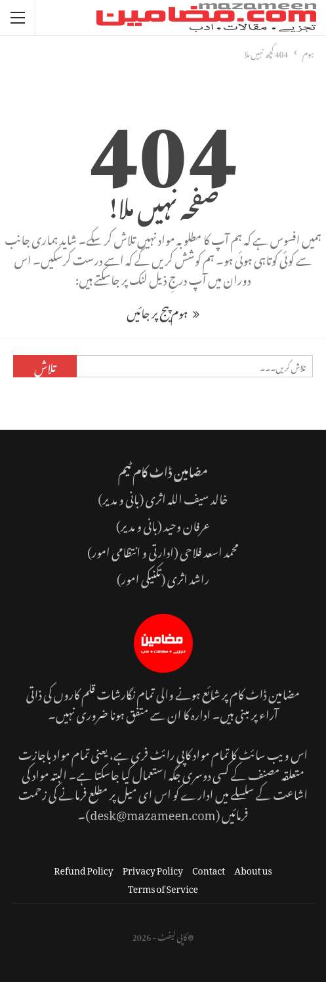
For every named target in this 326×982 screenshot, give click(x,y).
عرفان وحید (186, 523)
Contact (208, 868)
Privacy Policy (153, 868)
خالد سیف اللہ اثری (187, 497)
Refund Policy (83, 868)
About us (253, 868)
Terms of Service (163, 886)
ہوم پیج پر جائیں (163, 311)
